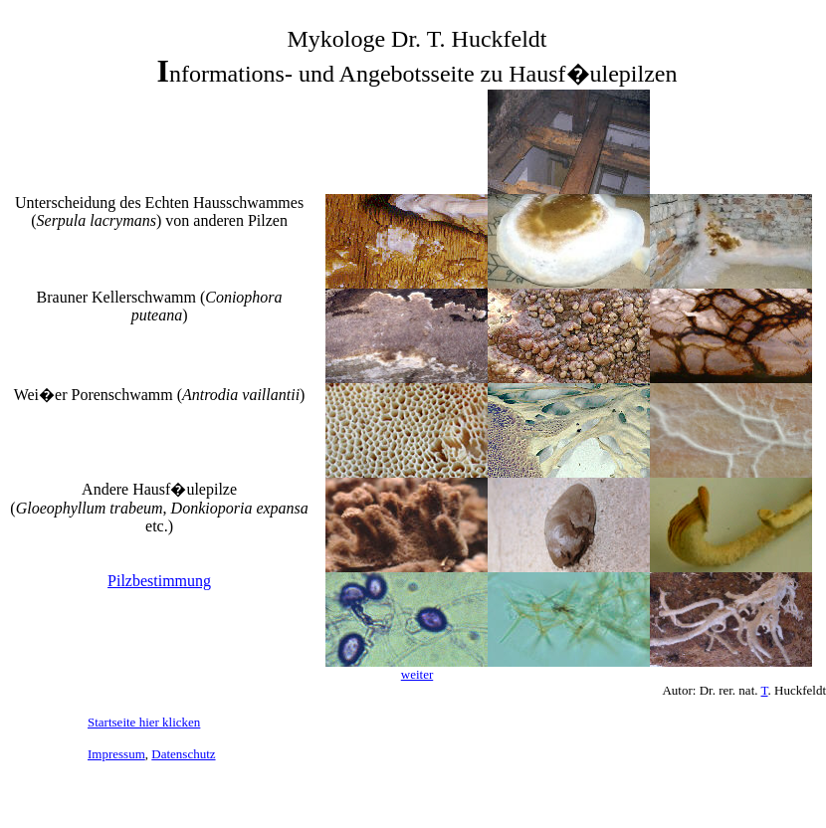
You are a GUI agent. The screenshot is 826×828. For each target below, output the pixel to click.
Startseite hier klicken (144, 722)
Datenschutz (183, 753)
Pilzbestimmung (159, 580)
